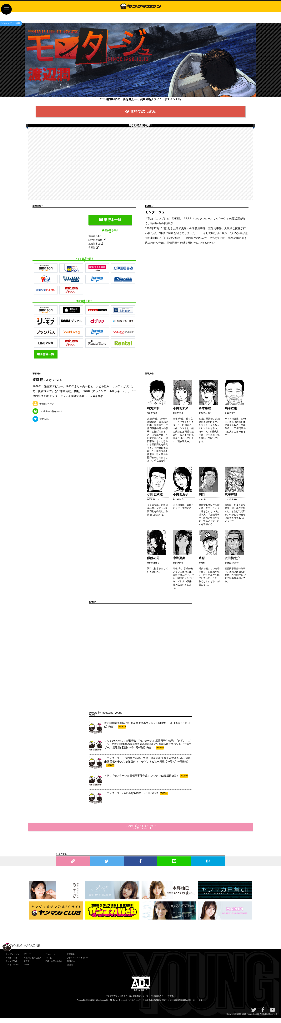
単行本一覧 (110, 225)
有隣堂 (93, 252)
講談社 (70, 970)
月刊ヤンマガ (11, 963)
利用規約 (71, 966)
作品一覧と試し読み (32, 963)
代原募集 (71, 959)
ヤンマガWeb (11, 966)
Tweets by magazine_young (105, 717)
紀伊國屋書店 (97, 245)
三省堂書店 (95, 249)
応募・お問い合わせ (54, 966)
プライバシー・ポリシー (77, 963)
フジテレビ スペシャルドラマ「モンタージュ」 (140, 832)
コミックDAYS (12, 970)
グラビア (27, 959)
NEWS (26, 970)
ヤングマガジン (12, 959)
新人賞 (26, 966)
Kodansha (101, 1005)
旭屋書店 (94, 241)
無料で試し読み (140, 115)
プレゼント (50, 963)
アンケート (50, 959)
